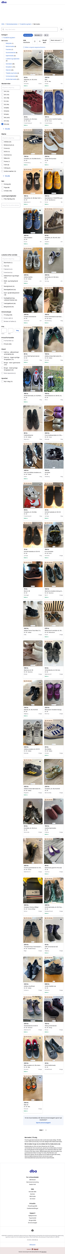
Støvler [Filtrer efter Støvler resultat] (9, 70)
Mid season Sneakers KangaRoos (54, 709)
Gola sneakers (33, 237)
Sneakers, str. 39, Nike (33, 512)
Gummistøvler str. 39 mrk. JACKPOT (54, 395)
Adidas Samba (33, 277)
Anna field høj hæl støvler (33, 356)
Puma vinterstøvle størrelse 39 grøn (54, 316)
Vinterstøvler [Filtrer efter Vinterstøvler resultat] (12, 76)
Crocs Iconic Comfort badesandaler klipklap (54, 119)
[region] (33, 63)
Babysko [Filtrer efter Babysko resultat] (9, 43)
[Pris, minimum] (4, 330)
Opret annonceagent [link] (43, 1123)
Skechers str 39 (33, 670)
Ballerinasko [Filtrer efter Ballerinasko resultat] (11, 46)
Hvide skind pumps (54, 158)
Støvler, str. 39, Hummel (33, 709)
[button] (61, 29)
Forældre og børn (25, 24)
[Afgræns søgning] (10, 87)
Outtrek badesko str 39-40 (54, 512)
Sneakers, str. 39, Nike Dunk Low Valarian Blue (33, 158)
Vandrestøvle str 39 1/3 (33, 1026)
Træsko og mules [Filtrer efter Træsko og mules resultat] (12, 73)
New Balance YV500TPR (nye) (54, 198)
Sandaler (54, 472)
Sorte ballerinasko (54, 1065)
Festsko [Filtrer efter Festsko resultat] (9, 49)
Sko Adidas (54, 749)
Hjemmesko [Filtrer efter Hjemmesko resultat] (11, 56)
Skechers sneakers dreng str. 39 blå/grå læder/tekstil (54, 591)
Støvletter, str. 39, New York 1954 (33, 198)
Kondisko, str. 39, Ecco (33, 828)
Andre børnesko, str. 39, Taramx (54, 907)
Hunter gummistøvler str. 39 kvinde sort (33, 868)
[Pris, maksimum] (10, 330)
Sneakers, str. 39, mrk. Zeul (54, 237)
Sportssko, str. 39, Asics (54, 277)
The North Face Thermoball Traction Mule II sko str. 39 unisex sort (33, 947)
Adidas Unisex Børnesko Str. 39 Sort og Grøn (54, 356)
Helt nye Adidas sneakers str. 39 (33, 472)
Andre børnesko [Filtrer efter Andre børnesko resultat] (12, 79)
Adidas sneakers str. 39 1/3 (33, 749)
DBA (2, 24)
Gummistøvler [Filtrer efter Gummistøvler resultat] (11, 52)
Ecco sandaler (54, 551)
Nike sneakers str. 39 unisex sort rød (33, 1065)
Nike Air (33, 1105)
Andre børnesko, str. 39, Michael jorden (33, 395)
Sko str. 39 (33, 591)
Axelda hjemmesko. (54, 828)
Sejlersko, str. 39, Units (33, 79)
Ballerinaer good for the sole (54, 868)
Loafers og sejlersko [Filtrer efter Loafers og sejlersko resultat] (12, 60)
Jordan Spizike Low (54, 986)
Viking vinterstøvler (54, 1026)
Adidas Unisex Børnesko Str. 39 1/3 (33, 788)
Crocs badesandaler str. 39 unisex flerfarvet (54, 435)
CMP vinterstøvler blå (54, 947)
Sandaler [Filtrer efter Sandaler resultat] (10, 64)
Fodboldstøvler (33, 435)
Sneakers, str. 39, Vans (33, 119)
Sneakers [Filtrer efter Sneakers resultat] (10, 67)
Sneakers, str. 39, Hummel (54, 788)
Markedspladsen (12, 24)
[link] (8, 37)
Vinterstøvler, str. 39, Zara (54, 670)
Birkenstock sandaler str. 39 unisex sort (54, 630)
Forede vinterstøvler (33, 316)
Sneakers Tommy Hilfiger (33, 907)
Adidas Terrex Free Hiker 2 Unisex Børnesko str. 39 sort (33, 630)
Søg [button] (17, 330)
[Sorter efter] (57, 40)
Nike (54, 79)
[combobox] (29, 29)
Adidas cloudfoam (33, 986)
